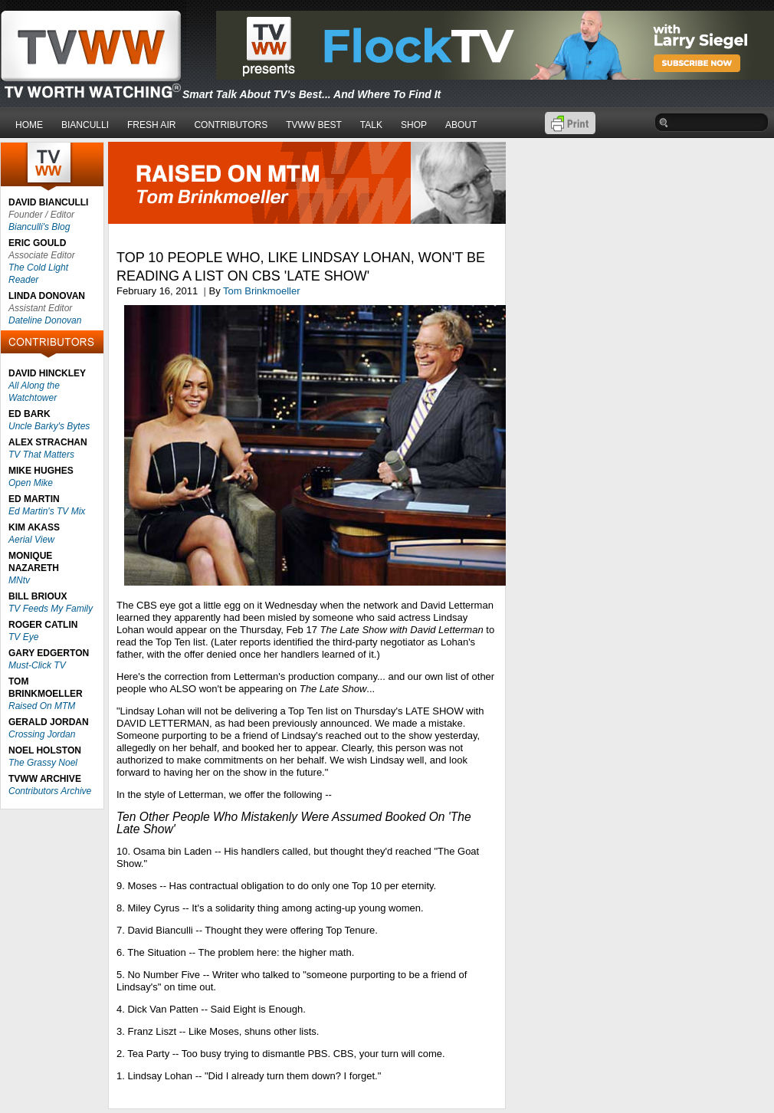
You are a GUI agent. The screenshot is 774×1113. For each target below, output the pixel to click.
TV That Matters (41, 454)
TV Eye (23, 637)
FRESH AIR (151, 125)
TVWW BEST (314, 125)
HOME (29, 125)
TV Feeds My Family (50, 608)
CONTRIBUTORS (230, 125)
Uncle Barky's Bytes (49, 426)
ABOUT (461, 125)
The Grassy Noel (42, 762)
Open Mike (30, 483)
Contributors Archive (49, 791)
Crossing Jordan (41, 734)
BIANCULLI (85, 125)
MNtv (19, 580)
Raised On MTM (41, 706)
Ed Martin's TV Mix (46, 511)
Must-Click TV (37, 665)
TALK (371, 125)
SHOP (414, 125)
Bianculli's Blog (39, 227)
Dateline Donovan (44, 320)
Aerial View (31, 539)
